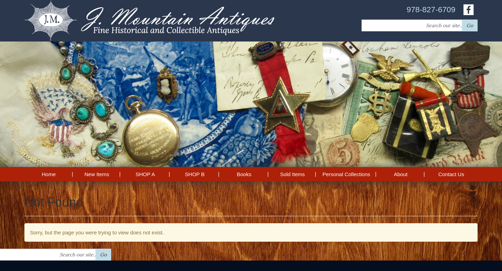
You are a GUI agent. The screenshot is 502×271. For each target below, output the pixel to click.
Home (49, 174)
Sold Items (292, 174)
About (401, 174)
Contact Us (451, 174)
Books (244, 174)
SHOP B (194, 174)
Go (469, 25)
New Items (96, 174)
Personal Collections (346, 174)
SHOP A (145, 174)
